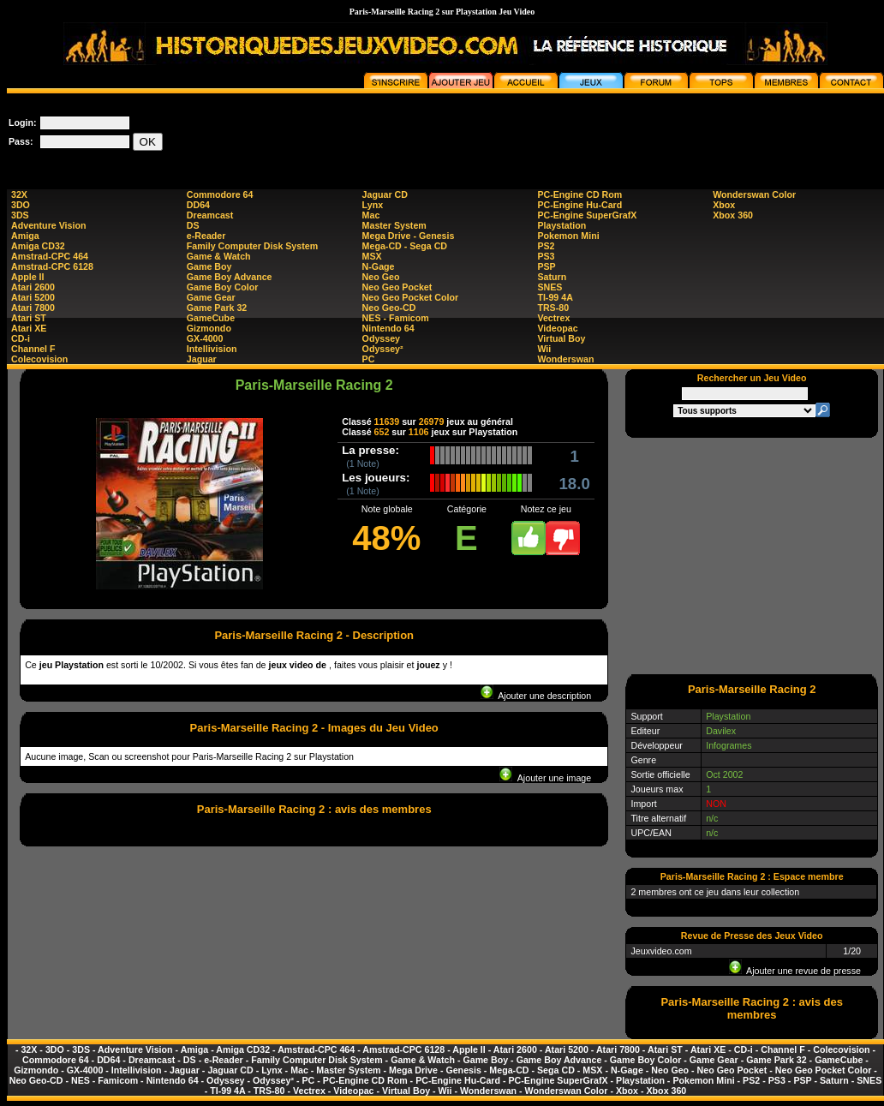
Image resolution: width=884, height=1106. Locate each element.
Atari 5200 (33, 297)
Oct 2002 (724, 774)
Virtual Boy (561, 338)
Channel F (33, 349)
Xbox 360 (733, 215)
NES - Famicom (395, 318)
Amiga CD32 (38, 246)
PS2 (545, 246)
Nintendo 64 (388, 328)
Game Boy (209, 266)
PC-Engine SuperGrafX (586, 215)
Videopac (557, 328)
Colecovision (39, 359)
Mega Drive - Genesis (408, 235)
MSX (372, 256)
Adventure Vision (48, 225)
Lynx (372, 205)
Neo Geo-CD (389, 307)
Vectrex (553, 318)
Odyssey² (382, 349)
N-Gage (378, 266)
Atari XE (28, 328)
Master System (394, 225)
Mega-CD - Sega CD (404, 246)
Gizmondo (209, 328)
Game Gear (211, 297)
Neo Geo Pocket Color (410, 297)
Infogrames (728, 745)
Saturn (551, 277)
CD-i (20, 338)
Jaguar (202, 359)
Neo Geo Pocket (397, 287)
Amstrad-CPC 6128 (52, 266)
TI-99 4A (554, 297)
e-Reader (206, 235)
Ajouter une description (536, 696)
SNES (549, 287)
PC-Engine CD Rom (579, 194)
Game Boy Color (223, 287)
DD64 (198, 205)
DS (193, 225)
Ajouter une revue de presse (795, 971)
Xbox (724, 205)
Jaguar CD (385, 194)
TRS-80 (553, 307)
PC (368, 359)
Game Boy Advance (229, 277)
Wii (544, 349)
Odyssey (381, 338)
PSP (546, 266)
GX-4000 (205, 338)
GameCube (211, 318)
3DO (20, 205)
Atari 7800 (33, 307)
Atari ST (28, 318)
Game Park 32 (217, 307)
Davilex (721, 731)
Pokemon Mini (568, 235)
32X (19, 194)
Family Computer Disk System (252, 246)
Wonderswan (565, 359)
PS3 (545, 256)
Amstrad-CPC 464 (49, 256)
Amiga (25, 235)
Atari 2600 (33, 287)
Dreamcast (210, 215)
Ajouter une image (545, 778)
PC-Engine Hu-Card (579, 205)
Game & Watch (219, 256)
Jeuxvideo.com (660, 951)
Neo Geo (381, 277)
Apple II (27, 277)
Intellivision (212, 349)
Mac (371, 215)
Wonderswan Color (754, 194)
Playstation (561, 225)
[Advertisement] (752, 555)
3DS (20, 215)
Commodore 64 (220, 194)
